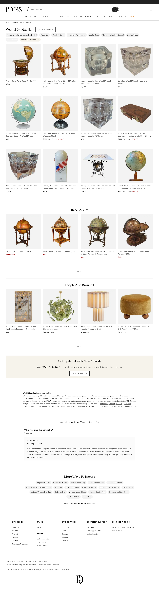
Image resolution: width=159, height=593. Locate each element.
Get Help (90, 527)
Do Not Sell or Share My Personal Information (21, 565)
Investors (65, 537)
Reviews (65, 540)
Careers (65, 534)
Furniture (46, 16)
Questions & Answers (20, 544)
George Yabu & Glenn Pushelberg (61, 406)
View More (79, 271)
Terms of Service (59, 569)
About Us (65, 527)
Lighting (59, 16)
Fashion (101, 16)
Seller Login (41, 542)
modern (119, 403)
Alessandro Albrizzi (85, 406)
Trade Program (42, 527)
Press (64, 530)
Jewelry (78, 16)
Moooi (44, 406)
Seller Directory (42, 545)
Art (68, 16)
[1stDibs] (14, 9)
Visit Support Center (94, 530)
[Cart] (151, 10)
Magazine (123, 527)
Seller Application (43, 539)
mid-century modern (107, 403)
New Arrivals (31, 16)
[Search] (71, 9)
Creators (15, 540)
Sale (132, 16)
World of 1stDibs (117, 16)
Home (7, 23)
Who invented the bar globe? (38, 429)
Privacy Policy (42, 561)
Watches (89, 16)
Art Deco (127, 403)
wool (30, 398)
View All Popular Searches (79, 503)
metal (38, 398)
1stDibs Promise (92, 534)
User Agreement (30, 561)
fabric (25, 398)
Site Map (56, 565)
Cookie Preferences (44, 565)
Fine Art (15, 534)
